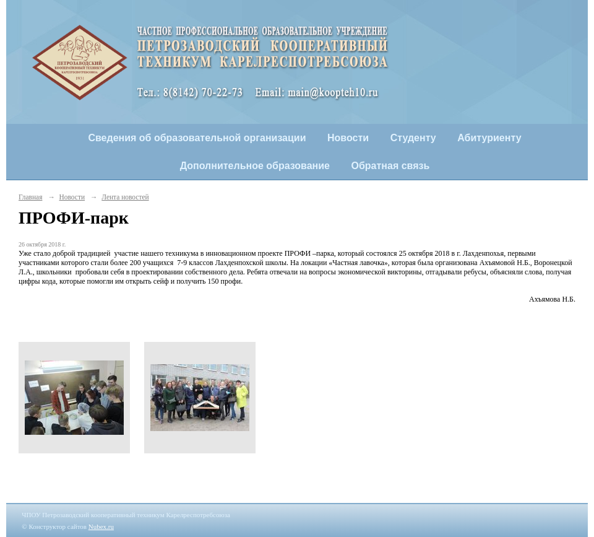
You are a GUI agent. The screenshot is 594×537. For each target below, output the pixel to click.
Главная (30, 197)
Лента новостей (124, 197)
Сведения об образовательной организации (197, 138)
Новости (348, 138)
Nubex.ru (101, 526)
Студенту (413, 138)
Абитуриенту (489, 138)
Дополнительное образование (255, 165)
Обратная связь (390, 165)
